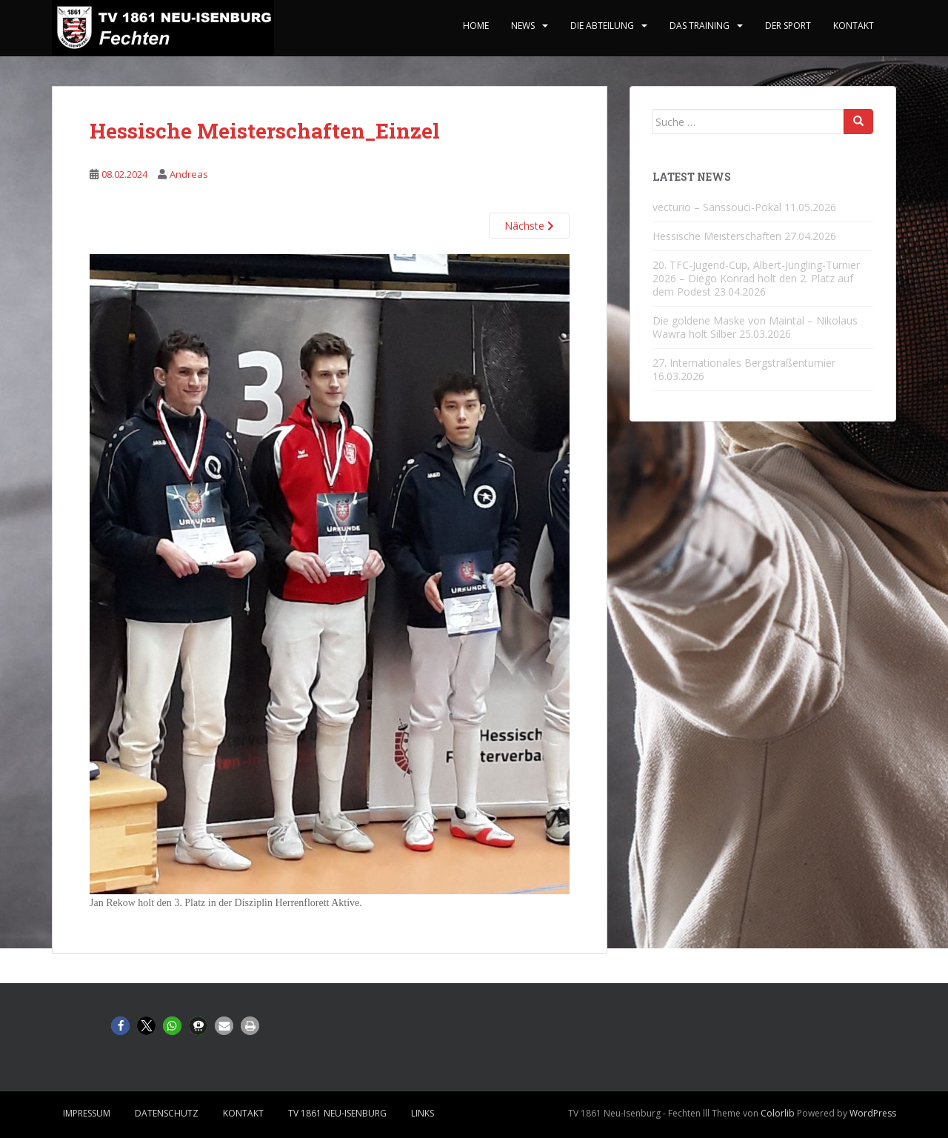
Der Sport (788, 25)
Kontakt (853, 25)
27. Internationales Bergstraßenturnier (743, 363)
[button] (120, 1025)
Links (422, 1113)
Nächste (529, 226)
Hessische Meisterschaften (716, 236)
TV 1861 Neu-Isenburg (337, 1113)
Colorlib (778, 1113)
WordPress (872, 1113)
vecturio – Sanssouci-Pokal (716, 207)
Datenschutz (166, 1113)
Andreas (189, 174)
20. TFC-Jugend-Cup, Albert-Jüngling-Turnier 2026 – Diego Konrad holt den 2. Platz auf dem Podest (756, 278)
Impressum (86, 1113)
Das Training (700, 25)
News (523, 25)
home (476, 25)
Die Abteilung (602, 25)
